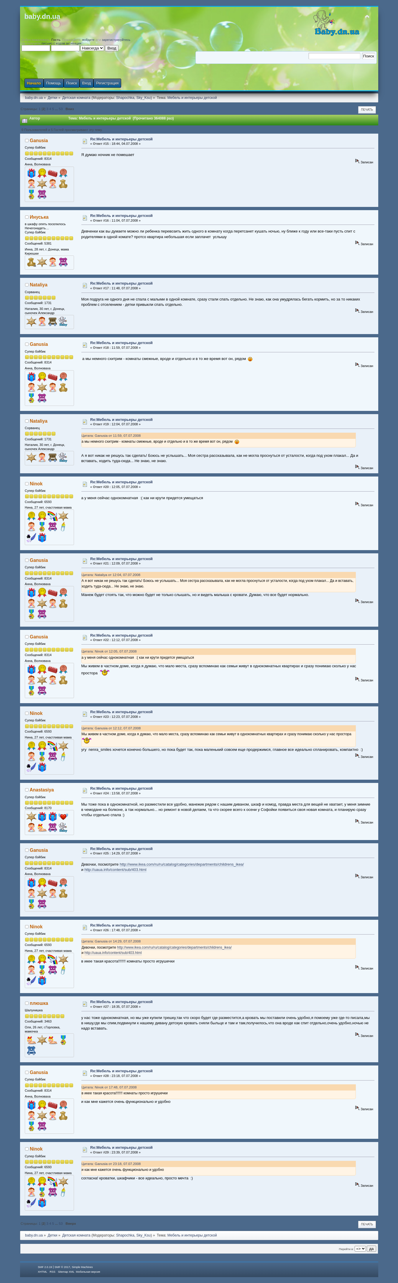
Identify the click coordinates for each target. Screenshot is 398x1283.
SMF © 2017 (62, 1267)
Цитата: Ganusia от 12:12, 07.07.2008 (111, 728)
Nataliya (38, 284)
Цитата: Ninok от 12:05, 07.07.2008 (109, 651)
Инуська (39, 217)
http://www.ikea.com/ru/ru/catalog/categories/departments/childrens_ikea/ (182, 864)
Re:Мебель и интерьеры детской (121, 139)
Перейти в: (346, 1249)
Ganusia (39, 140)
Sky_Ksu (143, 98)
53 (61, 109)
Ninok (36, 483)
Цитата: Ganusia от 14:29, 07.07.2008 (111, 941)
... (57, 109)
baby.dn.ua (42, 16)
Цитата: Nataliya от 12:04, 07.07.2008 (111, 575)
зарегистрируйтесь (116, 40)
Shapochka (125, 98)
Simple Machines (82, 1267)
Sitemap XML (66, 1271)
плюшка (39, 1003)
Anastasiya (41, 789)
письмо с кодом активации (61, 43)
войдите (88, 40)
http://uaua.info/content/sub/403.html (115, 869)
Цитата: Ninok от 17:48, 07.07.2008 (109, 1087)
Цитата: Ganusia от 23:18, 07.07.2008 (111, 1164)
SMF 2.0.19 (45, 1267)
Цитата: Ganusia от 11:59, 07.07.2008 (111, 435)
